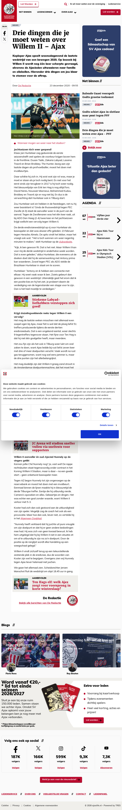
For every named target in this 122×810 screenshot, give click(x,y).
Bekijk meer (92, 148)
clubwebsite (65, 242)
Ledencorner (46, 12)
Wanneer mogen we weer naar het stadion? (41, 143)
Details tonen (106, 425)
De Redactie (24, 86)
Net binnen (25, 12)
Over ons (30, 794)
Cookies (27, 806)
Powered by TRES (112, 806)
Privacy (16, 806)
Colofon (5, 806)
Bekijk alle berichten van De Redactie (40, 603)
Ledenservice (114, 4)
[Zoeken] (65, 4)
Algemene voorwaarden (46, 806)
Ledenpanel (100, 794)
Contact (81, 794)
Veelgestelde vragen (55, 794)
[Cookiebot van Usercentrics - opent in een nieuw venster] (106, 374)
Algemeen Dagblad (31, 518)
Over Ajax (68, 12)
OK (99, 434)
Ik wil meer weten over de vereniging (87, 4)
